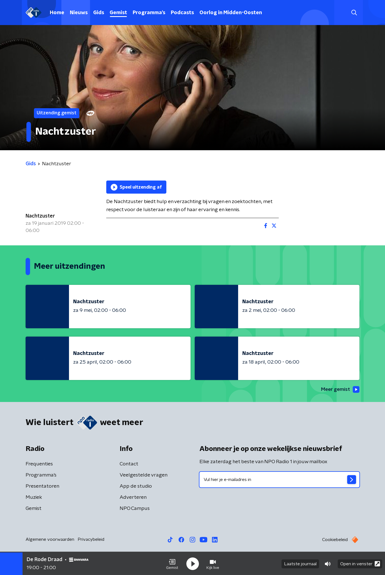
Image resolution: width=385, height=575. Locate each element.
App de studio (136, 486)
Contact (129, 464)
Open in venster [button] (360, 563)
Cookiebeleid (335, 540)
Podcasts (182, 12)
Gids (98, 12)
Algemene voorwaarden (50, 539)
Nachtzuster (40, 216)
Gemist (118, 12)
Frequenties (39, 464)
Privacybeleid (91, 539)
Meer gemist (339, 389)
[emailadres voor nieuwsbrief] (279, 480)
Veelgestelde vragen (143, 475)
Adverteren (133, 497)
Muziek (34, 497)
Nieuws (79, 12)
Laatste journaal (300, 563)
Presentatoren (42, 486)
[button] (172, 563)
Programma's (149, 12)
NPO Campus (135, 508)
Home (57, 12)
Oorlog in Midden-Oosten (230, 12)
